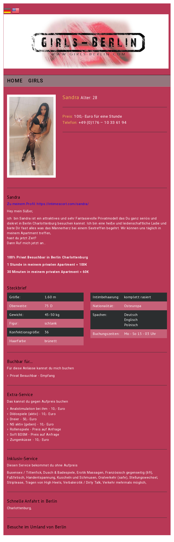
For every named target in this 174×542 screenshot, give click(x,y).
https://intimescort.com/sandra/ (63, 204)
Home (15, 81)
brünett (51, 341)
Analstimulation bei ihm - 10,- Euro (37, 409)
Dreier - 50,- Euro (23, 419)
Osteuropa (132, 305)
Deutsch (131, 314)
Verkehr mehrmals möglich (124, 483)
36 (47, 332)
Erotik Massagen (90, 473)
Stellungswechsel (143, 478)
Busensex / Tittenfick (24, 473)
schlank (51, 323)
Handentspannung (40, 478)
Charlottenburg (19, 508)
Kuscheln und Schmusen (77, 478)
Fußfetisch (15, 478)
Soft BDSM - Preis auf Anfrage (34, 435)
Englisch (131, 319)
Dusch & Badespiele (59, 473)
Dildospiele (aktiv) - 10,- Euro (33, 414)
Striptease (15, 483)
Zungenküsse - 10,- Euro (29, 440)
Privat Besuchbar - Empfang (32, 376)
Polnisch (131, 324)
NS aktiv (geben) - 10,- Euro (32, 424)
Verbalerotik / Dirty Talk (82, 483)
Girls (35, 81)
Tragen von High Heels (43, 483)
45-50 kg (52, 314)
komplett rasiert (137, 297)
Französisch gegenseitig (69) (128, 473)
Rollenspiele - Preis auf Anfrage (35, 429)
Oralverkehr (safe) (112, 478)
